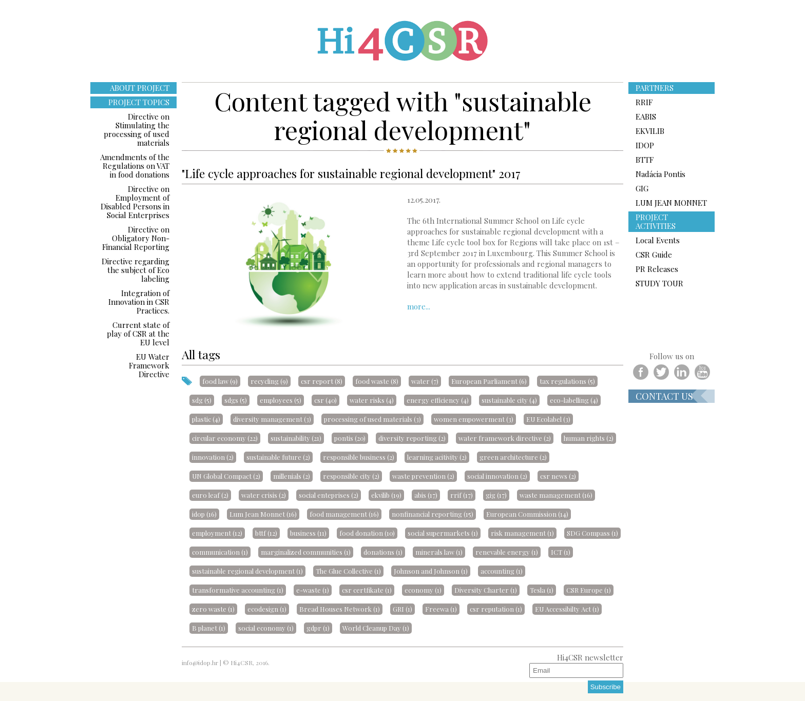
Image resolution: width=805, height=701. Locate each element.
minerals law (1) (439, 552)
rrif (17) (461, 495)
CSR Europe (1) (588, 590)
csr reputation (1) (496, 609)
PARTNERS (655, 88)
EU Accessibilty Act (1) (567, 609)
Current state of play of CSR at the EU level (138, 333)
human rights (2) (589, 438)
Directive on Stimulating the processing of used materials (136, 129)
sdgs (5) (235, 400)
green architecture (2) (513, 457)
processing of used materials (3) (372, 419)
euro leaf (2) (210, 495)
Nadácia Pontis (660, 174)
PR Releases (657, 269)
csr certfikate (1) (367, 590)
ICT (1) (560, 552)
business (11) (308, 533)
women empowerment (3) (473, 419)
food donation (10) (367, 533)
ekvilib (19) (386, 495)
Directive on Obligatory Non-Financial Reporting (135, 238)
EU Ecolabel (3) (548, 419)
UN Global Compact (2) (226, 476)
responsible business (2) (358, 457)
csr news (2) (558, 476)
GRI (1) (402, 609)
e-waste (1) (312, 590)
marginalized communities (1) (306, 552)
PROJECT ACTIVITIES (656, 221)
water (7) (424, 381)
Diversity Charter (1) (485, 590)
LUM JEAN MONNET (671, 203)
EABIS (646, 116)
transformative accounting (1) (237, 590)
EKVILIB (650, 131)
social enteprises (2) (328, 495)
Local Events (658, 240)
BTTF (645, 159)
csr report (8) (321, 381)
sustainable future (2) (278, 457)
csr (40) (325, 400)
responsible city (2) (351, 476)
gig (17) (496, 495)
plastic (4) (206, 419)
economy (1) (423, 590)
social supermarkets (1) (443, 533)
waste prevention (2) (423, 476)
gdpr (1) (318, 628)
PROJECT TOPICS (138, 102)
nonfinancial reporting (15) (432, 514)
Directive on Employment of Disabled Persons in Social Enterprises (135, 202)
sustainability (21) (296, 438)
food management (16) (344, 514)
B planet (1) (208, 628)
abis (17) (425, 495)
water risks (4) (372, 400)
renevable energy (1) (506, 552)
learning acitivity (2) (437, 457)
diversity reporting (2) (412, 438)
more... (418, 306)
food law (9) (220, 381)
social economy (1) (266, 628)
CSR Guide (654, 254)
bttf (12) (266, 533)
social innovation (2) (497, 476)
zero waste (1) (213, 609)
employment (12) (217, 533)
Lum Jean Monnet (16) (263, 514)
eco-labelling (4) (574, 400)
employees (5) (280, 400)
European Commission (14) (527, 514)
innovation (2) (213, 457)
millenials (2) (291, 476)
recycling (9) (269, 381)
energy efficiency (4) (438, 400)
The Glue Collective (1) (348, 571)
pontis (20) (350, 438)
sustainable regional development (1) (247, 571)
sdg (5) (202, 400)
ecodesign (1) (266, 609)
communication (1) (220, 552)
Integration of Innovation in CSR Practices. (138, 302)
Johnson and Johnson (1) (431, 571)
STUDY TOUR (659, 283)
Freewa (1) (441, 609)
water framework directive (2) (504, 438)
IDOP (645, 145)
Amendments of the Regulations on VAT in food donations (134, 166)
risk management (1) (522, 533)
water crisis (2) (263, 495)
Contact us (664, 396)
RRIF (644, 102)
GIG (642, 188)
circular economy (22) (225, 438)
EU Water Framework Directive (149, 365)
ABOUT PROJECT (139, 88)
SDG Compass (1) (592, 533)
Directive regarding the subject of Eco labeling (135, 270)
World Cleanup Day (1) (375, 628)
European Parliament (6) (489, 381)
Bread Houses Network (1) (339, 609)
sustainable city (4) (509, 400)
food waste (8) (376, 381)
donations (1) (382, 552)
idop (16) (204, 514)
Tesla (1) (541, 590)
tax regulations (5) (567, 381)
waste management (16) (556, 495)
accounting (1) (502, 571)
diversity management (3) (272, 419)
